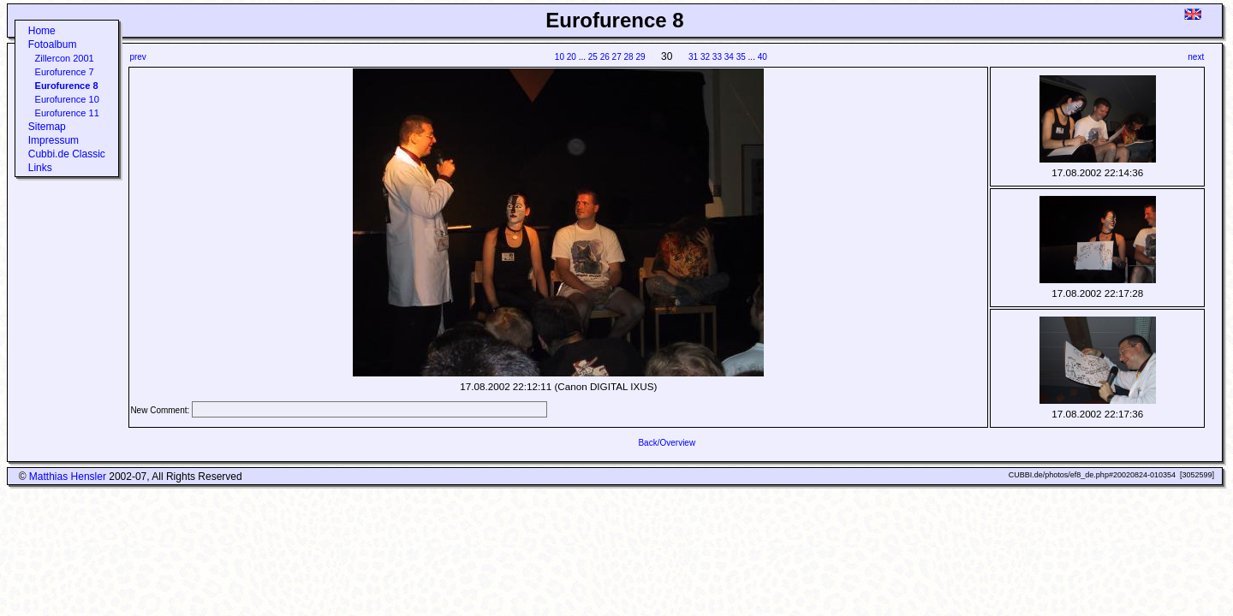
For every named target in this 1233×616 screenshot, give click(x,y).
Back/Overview (666, 442)
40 (762, 57)
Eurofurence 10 (67, 99)
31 (693, 57)
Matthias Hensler (67, 477)
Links (40, 168)
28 (629, 57)
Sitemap (47, 127)
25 (593, 57)
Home (42, 31)
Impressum (53, 140)
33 (717, 57)
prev (137, 57)
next (1196, 57)
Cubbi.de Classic (66, 154)
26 (605, 57)
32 (705, 57)
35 (741, 57)
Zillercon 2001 (64, 58)
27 (617, 57)
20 (571, 57)
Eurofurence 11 (67, 113)
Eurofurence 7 (64, 72)
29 (640, 57)
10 (559, 57)
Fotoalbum (52, 44)
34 (729, 57)
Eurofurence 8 (66, 85)
